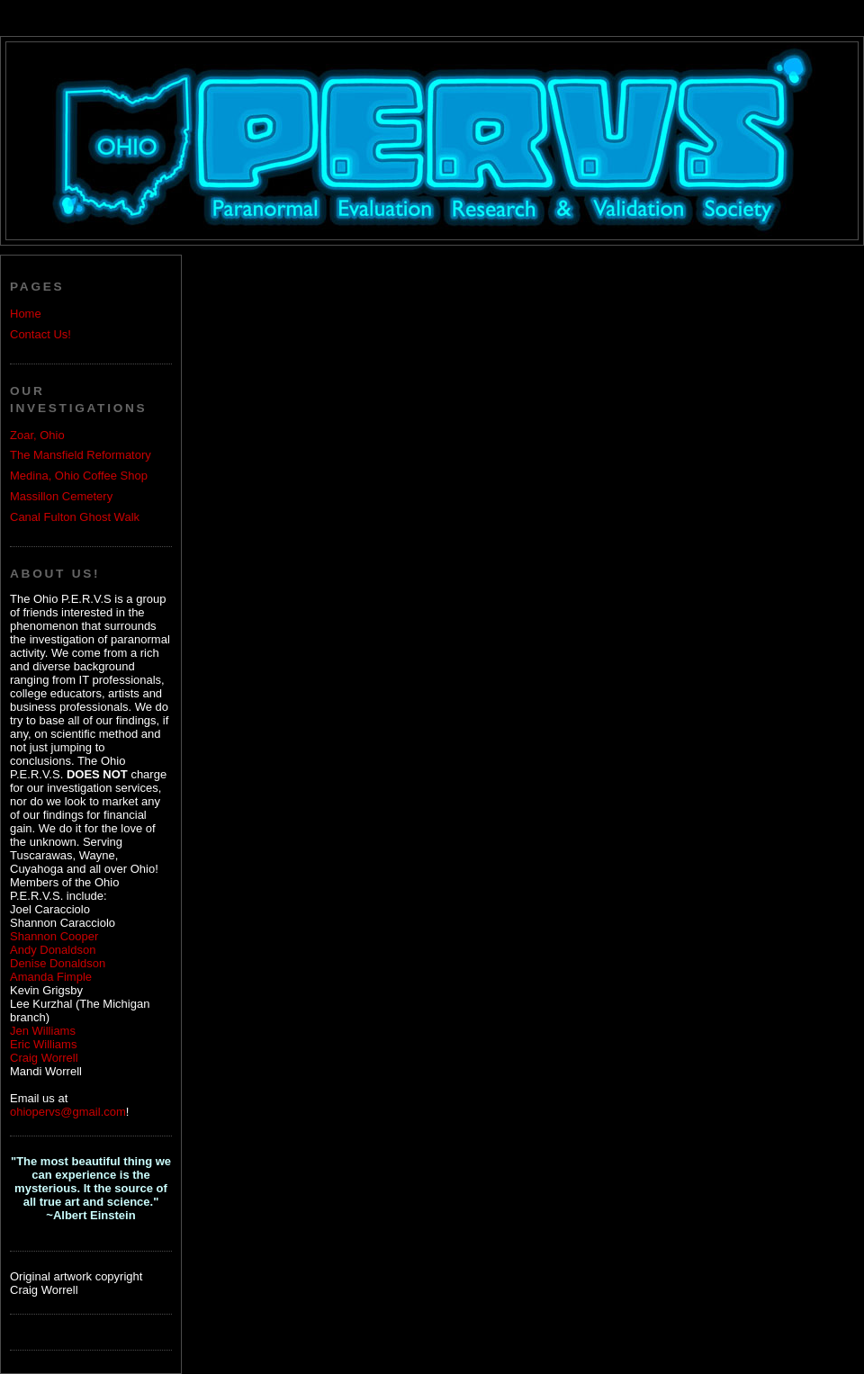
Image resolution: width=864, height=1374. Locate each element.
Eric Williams (43, 1044)
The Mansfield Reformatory (80, 455)
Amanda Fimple (51, 976)
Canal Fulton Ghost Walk (75, 517)
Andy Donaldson (52, 949)
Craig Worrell (44, 1057)
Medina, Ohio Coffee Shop (79, 475)
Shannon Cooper (54, 936)
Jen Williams (43, 1030)
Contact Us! (40, 334)
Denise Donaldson (57, 963)
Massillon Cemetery (61, 496)
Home (25, 313)
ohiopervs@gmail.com (68, 1111)
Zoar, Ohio (37, 435)
